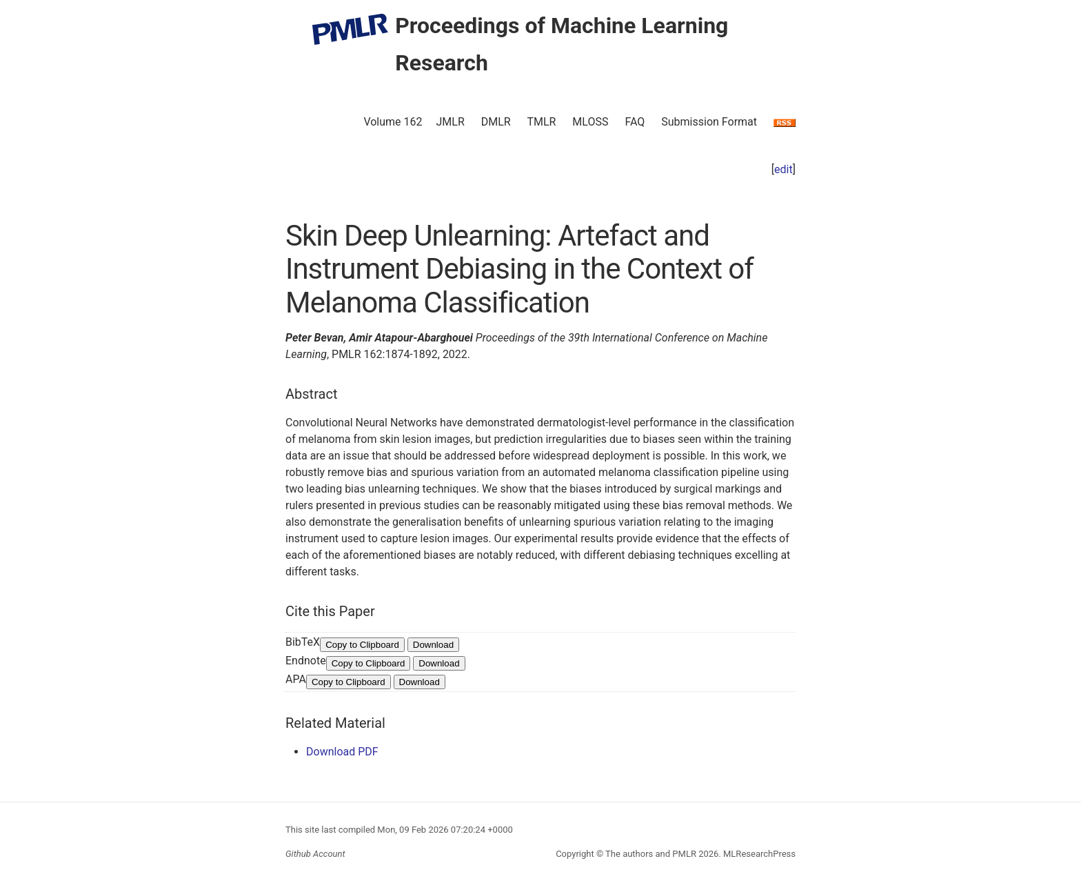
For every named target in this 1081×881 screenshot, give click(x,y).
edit (783, 169)
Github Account (315, 854)
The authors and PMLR (650, 854)
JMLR (450, 121)
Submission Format (709, 121)
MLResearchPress (758, 854)
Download (433, 645)
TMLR (541, 121)
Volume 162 (392, 121)
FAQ (635, 121)
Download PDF (342, 751)
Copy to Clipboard (362, 645)
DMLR (496, 121)
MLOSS (590, 121)
